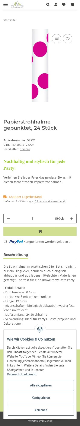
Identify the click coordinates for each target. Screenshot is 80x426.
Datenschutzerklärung (21, 374)
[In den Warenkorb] (40, 231)
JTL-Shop (47, 420)
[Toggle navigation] (5, 2)
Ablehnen (41, 410)
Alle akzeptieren (41, 385)
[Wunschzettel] (64, 4)
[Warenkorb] (72, 4)
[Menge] (32, 218)
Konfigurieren (41, 397)
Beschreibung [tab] (15, 255)
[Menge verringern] (8, 218)
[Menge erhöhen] (71, 218)
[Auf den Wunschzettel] (67, 38)
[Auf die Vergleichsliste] (56, 38)
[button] (49, 4)
